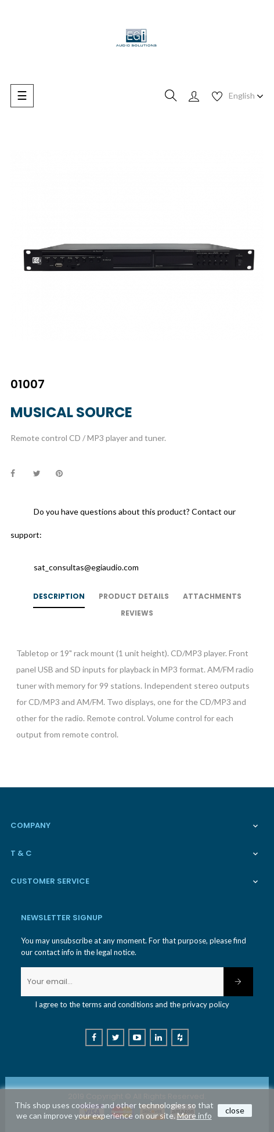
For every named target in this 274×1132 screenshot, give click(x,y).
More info (194, 1115)
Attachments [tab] (212, 596)
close (234, 1110)
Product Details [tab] (134, 596)
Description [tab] (59, 596)
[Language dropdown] (246, 96)
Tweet (42, 474)
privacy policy (205, 1004)
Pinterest (64, 474)
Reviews (137, 613)
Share (19, 474)
